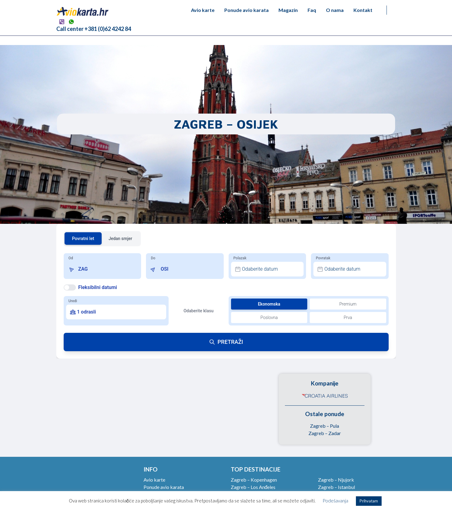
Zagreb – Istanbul (336, 487)
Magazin (288, 10)
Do (153, 258)
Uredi (73, 301)
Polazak (240, 258)
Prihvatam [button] (369, 500)
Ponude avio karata (246, 10)
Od (71, 258)
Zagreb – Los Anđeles (253, 487)
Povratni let (83, 238)
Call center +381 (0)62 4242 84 (93, 28)
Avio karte (203, 10)
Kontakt (362, 10)
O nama (335, 10)
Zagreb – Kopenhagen (254, 480)
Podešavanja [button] (335, 500)
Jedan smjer (120, 238)
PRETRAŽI (226, 342)
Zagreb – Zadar (324, 433)
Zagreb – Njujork (336, 480)
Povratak (323, 258)
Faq (312, 10)
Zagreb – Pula (324, 426)
